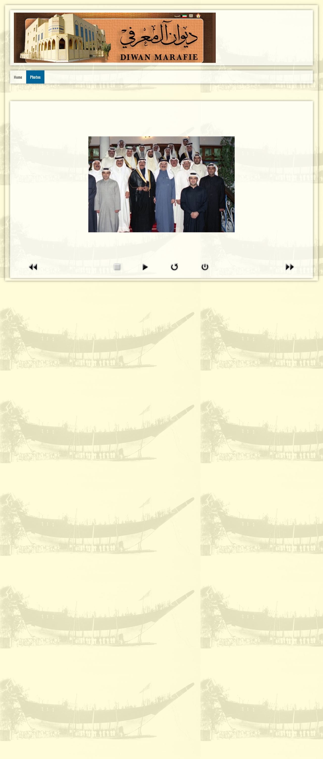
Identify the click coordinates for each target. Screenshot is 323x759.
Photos (35, 77)
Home (18, 77)
